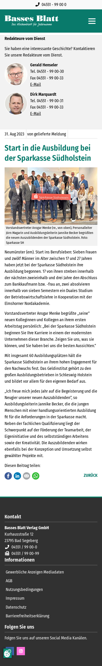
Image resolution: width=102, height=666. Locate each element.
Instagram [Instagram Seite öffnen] (21, 651)
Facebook (8, 476)
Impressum (15, 598)
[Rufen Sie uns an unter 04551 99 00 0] (51, 4)
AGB (9, 580)
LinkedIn (17, 476)
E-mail (26, 476)
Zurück (90, 475)
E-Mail (35, 84)
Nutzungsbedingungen (24, 589)
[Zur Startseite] (32, 21)
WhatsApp (35, 476)
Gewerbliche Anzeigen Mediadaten (35, 572)
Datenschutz (16, 607)
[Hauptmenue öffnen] (91, 21)
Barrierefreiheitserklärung (27, 615)
